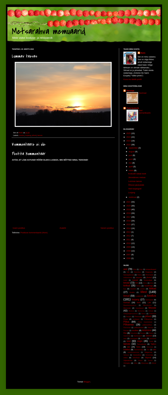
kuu (124, 289)
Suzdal (143, 338)
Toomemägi (138, 349)
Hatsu (139, 275)
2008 (128, 251)
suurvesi (153, 338)
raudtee (135, 330)
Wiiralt (154, 363)
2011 (128, 239)
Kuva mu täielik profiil (132, 79)
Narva (143, 313)
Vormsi (150, 360)
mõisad (150, 311)
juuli (131, 155)
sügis (139, 341)
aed (125, 269)
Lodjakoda (139, 296)
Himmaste (149, 275)
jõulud (149, 277)
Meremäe (127, 308)
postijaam (136, 319)
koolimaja (149, 286)
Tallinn (153, 344)
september (133, 148)
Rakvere (150, 327)
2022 (128, 144)
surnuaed (133, 338)
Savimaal (142, 93)
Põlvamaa (128, 324)
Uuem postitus (19, 228)
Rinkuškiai (133, 333)
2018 (128, 213)
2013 (128, 232)
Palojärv (129, 316)
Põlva (126, 322)
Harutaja (130, 90)
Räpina (151, 333)
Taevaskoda (141, 344)
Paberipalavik (133, 108)
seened (149, 336)
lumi (138, 302)
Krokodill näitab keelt (137, 174)
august (132, 151)
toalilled (126, 349)
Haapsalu (149, 272)
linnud (126, 296)
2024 (128, 137)
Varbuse (126, 355)
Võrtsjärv (126, 363)
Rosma (143, 333)
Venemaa (149, 355)
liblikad (152, 288)
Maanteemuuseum (129, 305)
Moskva (131, 311)
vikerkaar (136, 357)
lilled (143, 292)
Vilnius (140, 360)
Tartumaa (150, 347)
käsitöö (133, 289)
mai (130, 163)
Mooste (152, 308)
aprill (131, 166)
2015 (128, 224)
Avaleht (63, 228)
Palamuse (152, 313)
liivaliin (132, 292)
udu (154, 349)
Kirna (138, 286)
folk (128, 272)
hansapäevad (128, 275)
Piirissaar (138, 316)
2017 (128, 217)
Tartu (138, 347)
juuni (131, 159)
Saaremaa (127, 336)
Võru (136, 363)
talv (128, 347)
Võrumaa (144, 363)
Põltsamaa (148, 319)
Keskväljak (148, 280)
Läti (149, 302)
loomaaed (149, 300)
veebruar (133, 197)
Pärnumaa (127, 327)
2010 (128, 243)
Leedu (142, 289)
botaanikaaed (151, 269)
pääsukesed (139, 327)
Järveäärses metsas (136, 177)
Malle (143, 53)
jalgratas (139, 277)
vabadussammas (133, 352)
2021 (128, 202)
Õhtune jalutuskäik (136, 185)
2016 (128, 221)
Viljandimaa (127, 360)
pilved (34, 135)
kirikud (126, 285)
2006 (128, 258)
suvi (129, 341)
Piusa (125, 319)
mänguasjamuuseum (130, 313)
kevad (126, 282)
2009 (128, 247)
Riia (125, 333)
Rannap (126, 330)
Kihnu (145, 283)
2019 (128, 209)
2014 (128, 228)
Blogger (87, 382)
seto (125, 338)
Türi (148, 349)
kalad (125, 280)
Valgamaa (148, 352)
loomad (126, 302)
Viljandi (148, 357)
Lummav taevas (135, 181)
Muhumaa (141, 311)
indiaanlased (127, 277)
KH (136, 283)
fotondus (137, 272)
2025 (128, 133)
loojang (28, 135)
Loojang (131, 192)
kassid (135, 280)
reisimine (146, 330)
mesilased (140, 308)
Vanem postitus (107, 228)
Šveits (151, 341)
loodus (21, 135)
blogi (141, 269)
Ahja (134, 269)
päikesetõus (147, 325)
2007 (128, 254)
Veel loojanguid (134, 189)
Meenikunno (147, 305)
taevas (39, 135)
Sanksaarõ (138, 336)
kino (151, 283)
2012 (128, 236)
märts (131, 170)
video (125, 357)
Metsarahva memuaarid (48, 32)
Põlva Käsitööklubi (145, 322)
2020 (128, 206)
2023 (128, 141)
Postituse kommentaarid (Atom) (34, 232)
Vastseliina (137, 355)
